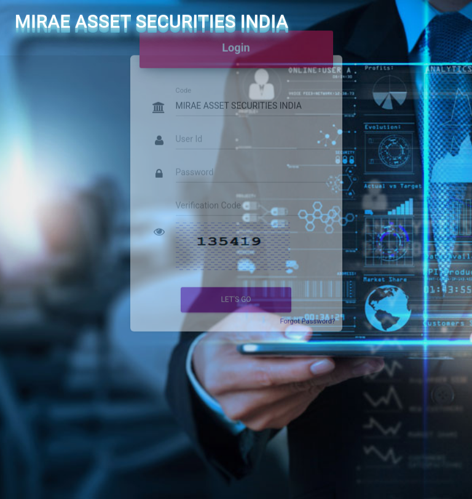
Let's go (236, 289)
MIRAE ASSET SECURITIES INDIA (151, 21)
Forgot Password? (307, 311)
